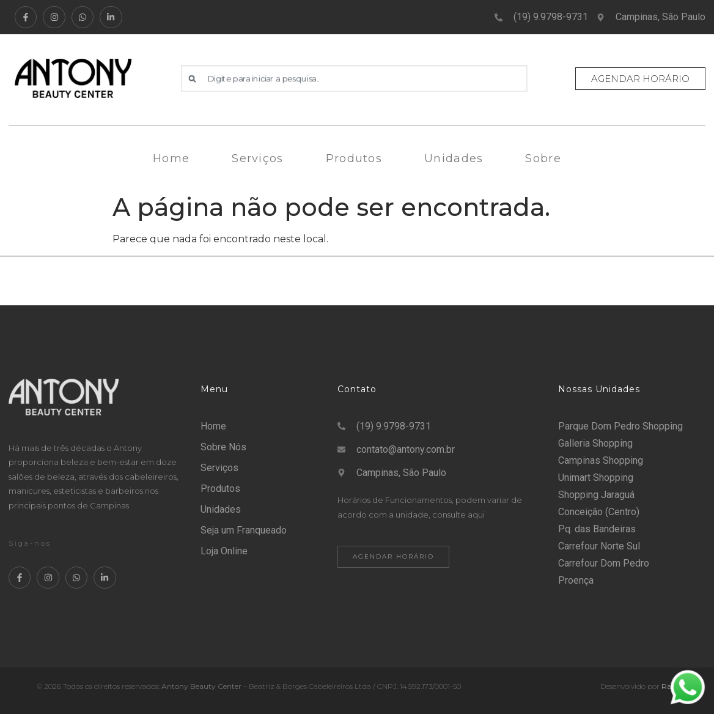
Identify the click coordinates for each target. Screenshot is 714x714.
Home (171, 158)
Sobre (543, 158)
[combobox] (354, 78)
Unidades (453, 158)
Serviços (257, 158)
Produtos (354, 158)
